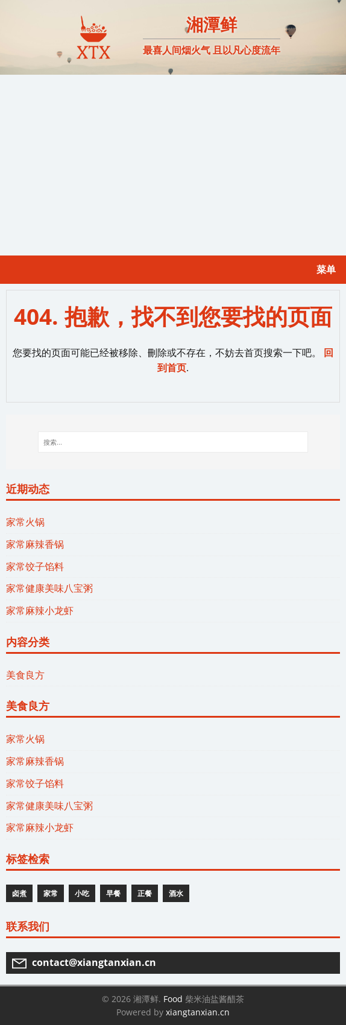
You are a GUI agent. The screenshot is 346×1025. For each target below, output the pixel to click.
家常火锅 (25, 521)
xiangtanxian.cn (198, 1012)
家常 (50, 893)
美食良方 (25, 675)
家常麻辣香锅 (35, 544)
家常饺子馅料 (35, 566)
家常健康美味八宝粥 (49, 588)
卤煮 (19, 893)
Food (173, 999)
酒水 (176, 893)
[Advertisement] (173, 165)
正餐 (144, 893)
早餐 (113, 893)
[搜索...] (173, 442)
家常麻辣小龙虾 (40, 610)
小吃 (82, 893)
